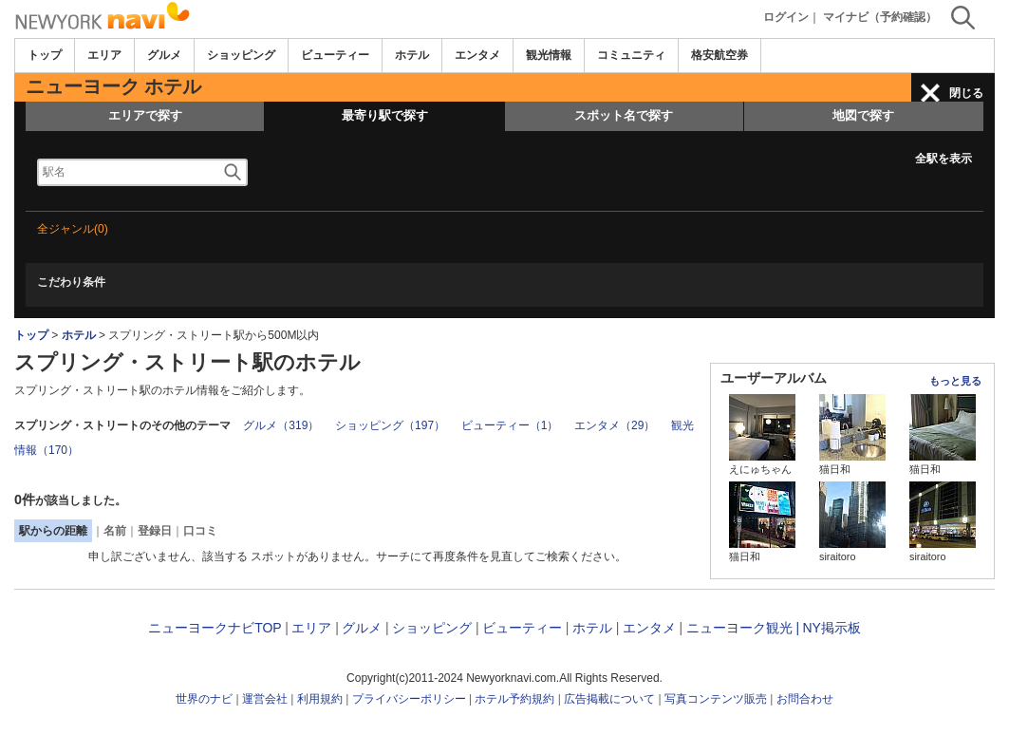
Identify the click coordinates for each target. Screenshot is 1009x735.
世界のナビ (204, 699)
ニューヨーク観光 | (743, 627)
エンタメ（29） (614, 425)
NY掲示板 (831, 627)
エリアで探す (145, 115)
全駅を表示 (943, 158)
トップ (45, 55)
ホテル (412, 55)
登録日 (155, 530)
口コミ (200, 530)
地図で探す (863, 115)
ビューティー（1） (510, 425)
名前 (114, 530)
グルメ (164, 55)
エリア (104, 55)
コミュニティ (631, 55)
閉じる (966, 93)
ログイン (786, 17)
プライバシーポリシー (409, 699)
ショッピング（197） (390, 425)
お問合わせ (804, 699)
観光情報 (548, 55)
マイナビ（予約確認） (880, 17)
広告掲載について (609, 699)
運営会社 (265, 699)
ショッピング (241, 55)
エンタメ (477, 55)
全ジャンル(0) (72, 229)
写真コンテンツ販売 (715, 699)
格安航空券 (719, 55)
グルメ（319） (281, 425)
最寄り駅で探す (385, 115)
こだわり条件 (71, 282)
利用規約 (320, 699)
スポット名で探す (623, 115)
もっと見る (955, 380)
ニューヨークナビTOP (214, 627)
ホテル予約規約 (514, 699)
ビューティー (335, 55)
